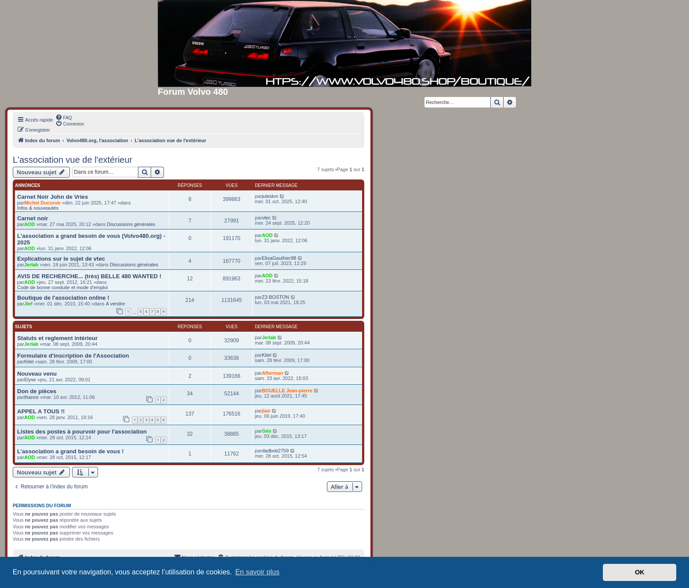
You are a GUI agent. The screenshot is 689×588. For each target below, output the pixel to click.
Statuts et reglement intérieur (57, 338)
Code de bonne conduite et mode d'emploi (62, 287)
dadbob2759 (275, 450)
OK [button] (640, 572)
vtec (266, 217)
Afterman (272, 373)
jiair (266, 410)
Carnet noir (32, 218)
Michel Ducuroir (42, 202)
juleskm (270, 196)
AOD (29, 224)
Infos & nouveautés (37, 208)
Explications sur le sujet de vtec (61, 258)
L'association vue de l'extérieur (72, 160)
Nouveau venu (37, 373)
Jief (28, 303)
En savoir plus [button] (257, 572)
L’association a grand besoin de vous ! (70, 451)
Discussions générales (131, 224)
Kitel (28, 361)
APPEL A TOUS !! (41, 411)
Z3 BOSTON (275, 297)
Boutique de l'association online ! (63, 297)
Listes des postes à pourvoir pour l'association (82, 431)
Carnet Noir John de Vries (52, 197)
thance (31, 397)
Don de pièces (36, 391)
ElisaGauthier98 (279, 258)
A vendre (115, 303)
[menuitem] (63, 117)
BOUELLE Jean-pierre (287, 390)
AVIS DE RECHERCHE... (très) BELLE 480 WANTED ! (89, 276)
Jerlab (31, 264)
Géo (266, 431)
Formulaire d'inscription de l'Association (73, 355)
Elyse (30, 379)
